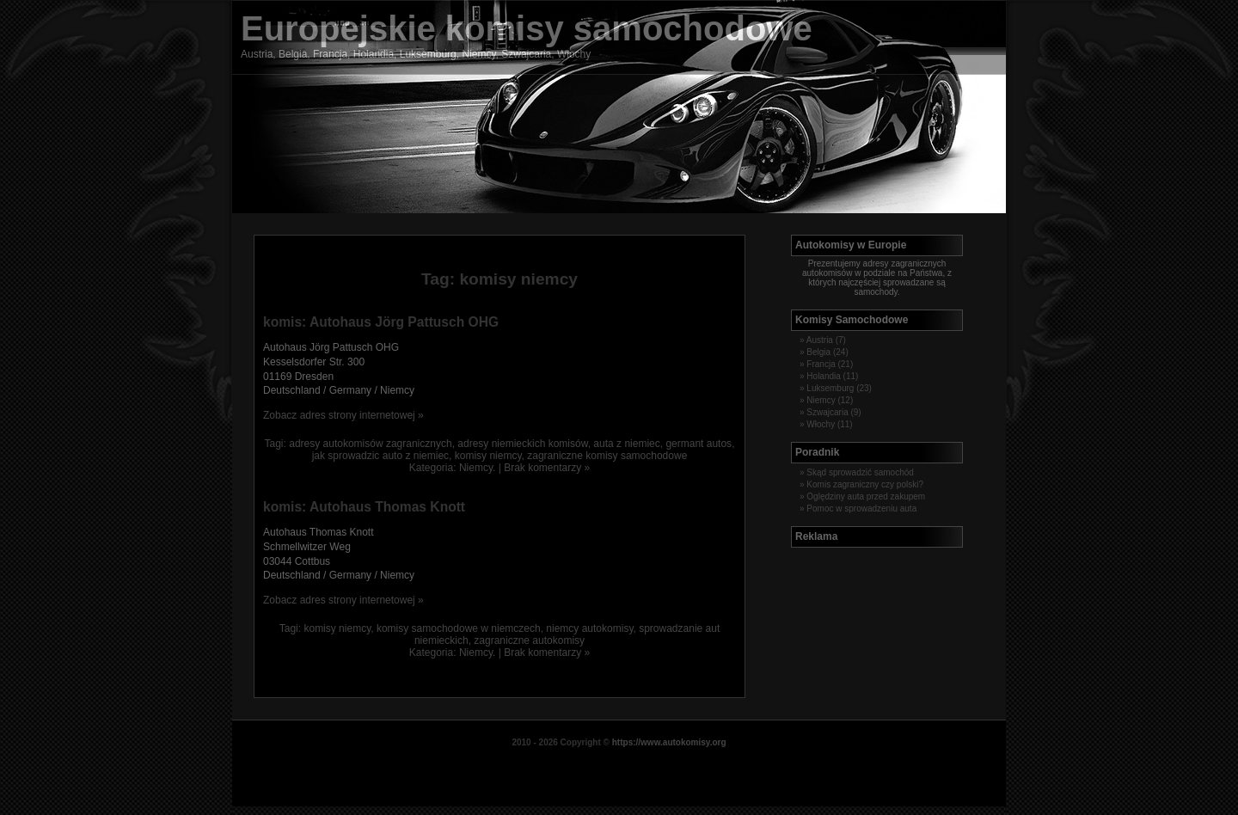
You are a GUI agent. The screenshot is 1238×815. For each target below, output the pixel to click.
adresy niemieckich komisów (522, 444)
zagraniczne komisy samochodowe (607, 456)
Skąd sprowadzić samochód (860, 472)
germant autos (698, 444)
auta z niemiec (626, 444)
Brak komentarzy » (547, 468)
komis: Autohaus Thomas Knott (364, 506)
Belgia (818, 352)
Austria (819, 340)
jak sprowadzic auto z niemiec (380, 456)
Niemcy (476, 468)
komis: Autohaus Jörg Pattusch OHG (381, 322)
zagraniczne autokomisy (529, 640)
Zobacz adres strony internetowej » (343, 415)
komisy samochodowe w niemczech (459, 628)
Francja (820, 364)
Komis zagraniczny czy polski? (864, 484)
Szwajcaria (827, 412)
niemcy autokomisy (589, 628)
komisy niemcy (488, 456)
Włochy (820, 424)
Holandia (823, 376)
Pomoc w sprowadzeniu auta (861, 508)
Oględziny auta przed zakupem (865, 496)
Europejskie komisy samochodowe (526, 28)
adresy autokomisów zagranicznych (370, 444)
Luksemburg (830, 388)
